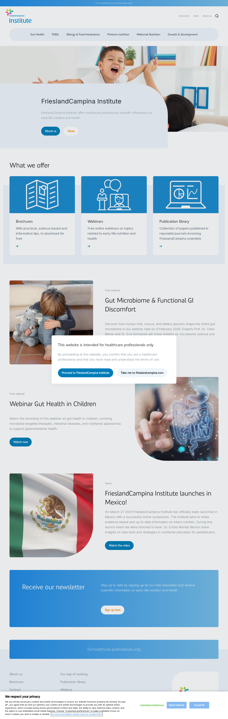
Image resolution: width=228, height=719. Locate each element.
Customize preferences (152, 708)
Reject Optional (176, 708)
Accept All (199, 708)
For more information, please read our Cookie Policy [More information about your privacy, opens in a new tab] (76, 717)
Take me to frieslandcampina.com (142, 373)
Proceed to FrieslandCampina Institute (85, 373)
